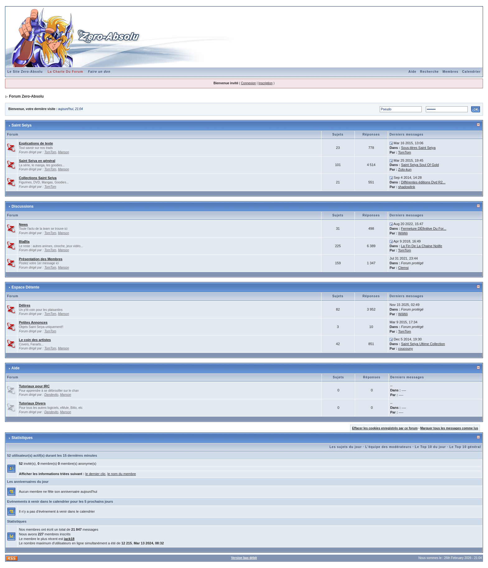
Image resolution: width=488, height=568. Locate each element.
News (23, 224)
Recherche (429, 71)
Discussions (23, 206)
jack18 (69, 539)
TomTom (50, 152)
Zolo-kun (404, 169)
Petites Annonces (33, 322)
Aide (412, 71)
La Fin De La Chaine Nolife (421, 246)
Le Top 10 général (465, 447)
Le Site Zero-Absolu (25, 71)
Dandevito (51, 394)
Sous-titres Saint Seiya (418, 148)
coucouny (405, 348)
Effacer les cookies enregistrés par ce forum (385, 428)
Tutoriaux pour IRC (34, 386)
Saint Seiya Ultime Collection (423, 344)
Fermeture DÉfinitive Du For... (423, 228)
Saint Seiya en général (37, 161)
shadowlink (406, 187)
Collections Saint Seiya (38, 178)
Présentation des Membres (41, 259)
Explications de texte (36, 143)
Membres (450, 71)
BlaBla (24, 241)
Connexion (248, 83)
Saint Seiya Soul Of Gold (420, 165)
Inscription (265, 83)
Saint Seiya (21, 125)
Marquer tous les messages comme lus (449, 428)
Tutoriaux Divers (32, 403)
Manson (63, 152)
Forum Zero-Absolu (26, 96)
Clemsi (403, 268)
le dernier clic (95, 474)
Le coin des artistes (35, 340)
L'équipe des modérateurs (388, 447)
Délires (24, 305)
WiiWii (403, 233)
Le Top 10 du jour (430, 447)
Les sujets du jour (346, 447)
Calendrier (471, 71)
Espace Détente (25, 287)
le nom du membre (121, 474)
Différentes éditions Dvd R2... (423, 182)
